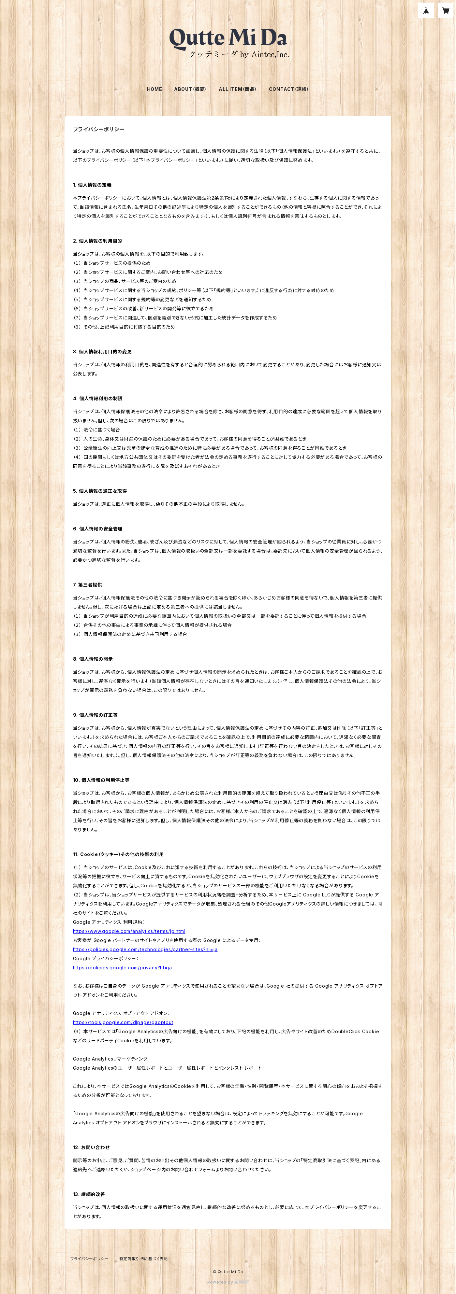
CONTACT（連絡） (289, 89)
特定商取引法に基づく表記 (143, 1258)
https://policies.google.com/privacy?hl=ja (122, 967)
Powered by (228, 1282)
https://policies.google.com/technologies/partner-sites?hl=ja (145, 949)
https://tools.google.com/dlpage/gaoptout (123, 1022)
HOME (154, 89)
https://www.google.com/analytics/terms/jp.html (129, 931)
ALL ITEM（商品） (238, 89)
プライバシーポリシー (89, 1258)
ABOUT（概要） (190, 89)
